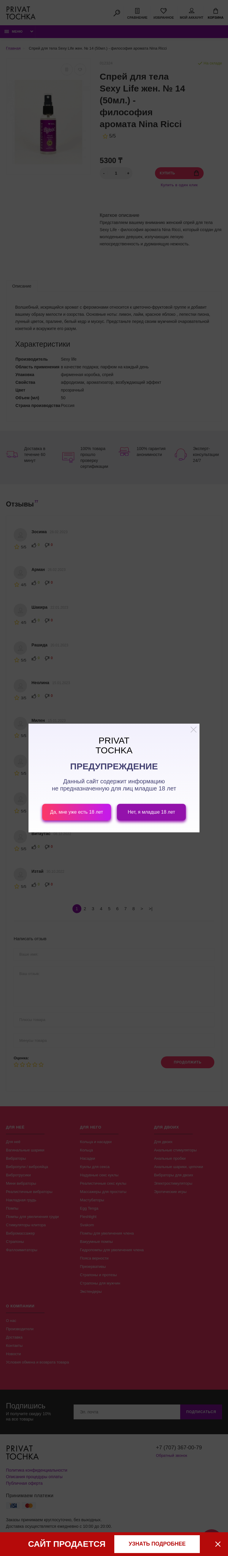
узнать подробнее (157, 1544)
